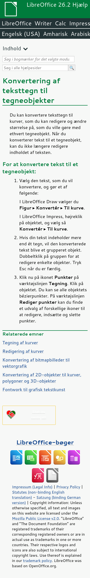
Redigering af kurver (23, 351)
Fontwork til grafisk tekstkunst (33, 389)
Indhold (11, 48)
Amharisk (55, 34)
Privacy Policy (68, 486)
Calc (60, 23)
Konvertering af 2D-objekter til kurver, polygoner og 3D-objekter (41, 377)
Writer (43, 23)
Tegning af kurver (20, 342)
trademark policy (37, 560)
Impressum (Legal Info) (32, 486)
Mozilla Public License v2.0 (35, 518)
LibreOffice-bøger (45, 442)
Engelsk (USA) (20, 34)
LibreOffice (16, 23)
